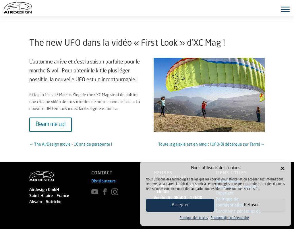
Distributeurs (103, 181)
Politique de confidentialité (230, 218)
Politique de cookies (194, 218)
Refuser (251, 205)
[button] (282, 168)
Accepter (180, 205)
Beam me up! (50, 125)
